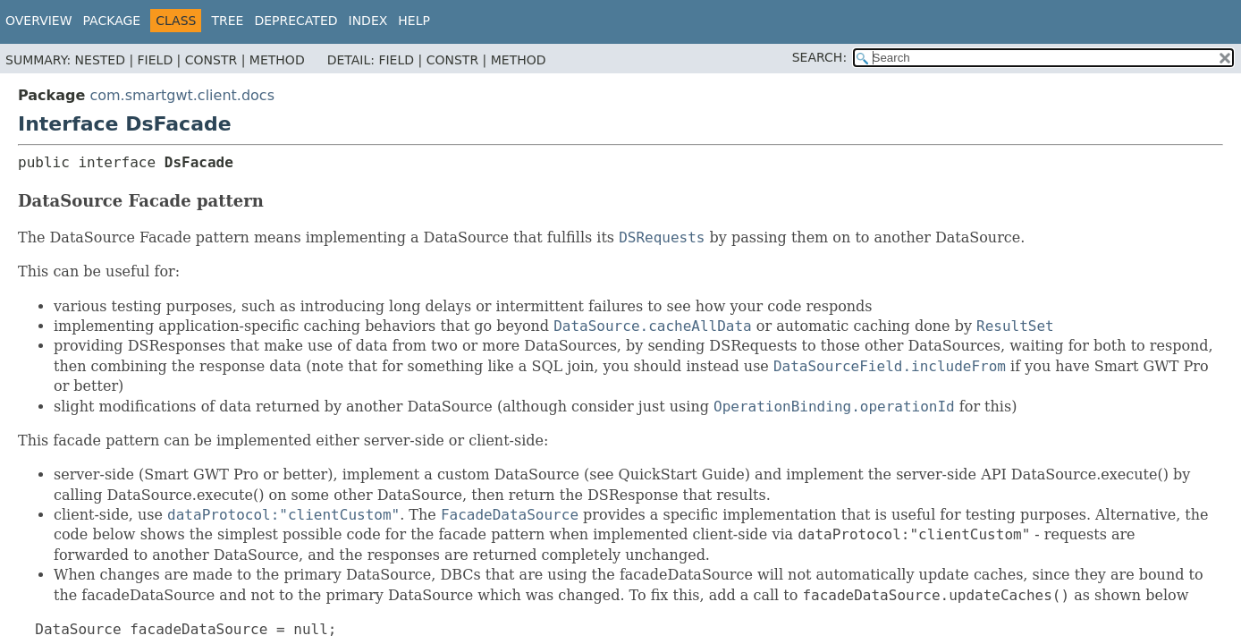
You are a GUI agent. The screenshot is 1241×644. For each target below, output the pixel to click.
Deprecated (295, 20)
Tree (227, 20)
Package (112, 20)
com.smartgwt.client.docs (181, 95)
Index (368, 20)
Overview (38, 20)
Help (414, 20)
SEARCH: (819, 57)
